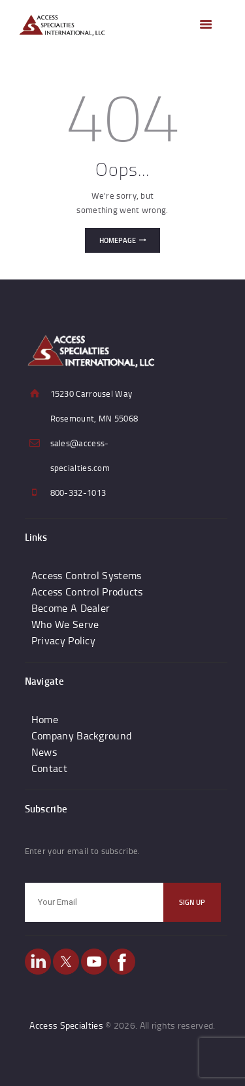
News (44, 752)
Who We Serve (65, 624)
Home (44, 719)
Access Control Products (87, 591)
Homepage (117, 240)
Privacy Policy (63, 640)
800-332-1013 (78, 492)
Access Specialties (66, 1025)
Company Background (81, 735)
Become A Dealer (70, 608)
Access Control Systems (86, 575)
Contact (49, 768)
